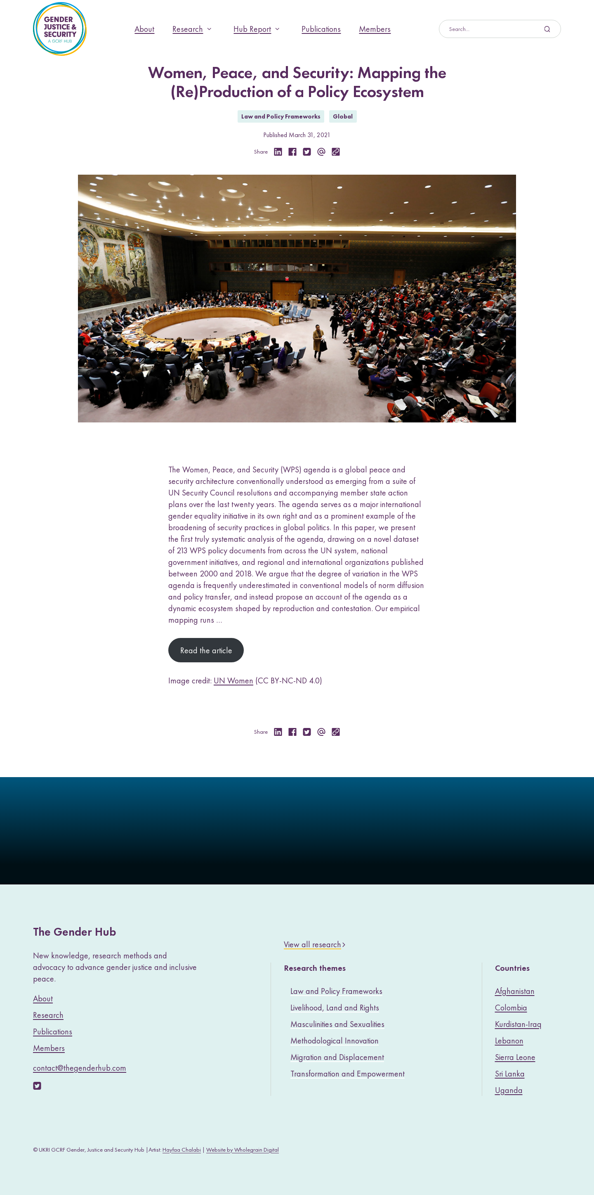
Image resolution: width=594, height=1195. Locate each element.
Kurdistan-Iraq (518, 1024)
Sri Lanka (510, 1073)
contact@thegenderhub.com (79, 1067)
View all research (312, 944)
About (144, 29)
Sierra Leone (515, 1057)
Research (187, 29)
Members (375, 29)
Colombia (511, 1007)
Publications (321, 29)
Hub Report (252, 29)
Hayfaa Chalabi (182, 1149)
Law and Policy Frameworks (281, 116)
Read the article (206, 650)
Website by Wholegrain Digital (242, 1149)
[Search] (494, 29)
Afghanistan (515, 991)
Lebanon (509, 1040)
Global (343, 116)
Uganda (509, 1090)
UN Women (233, 680)
